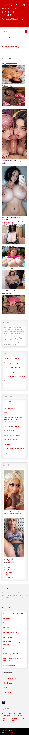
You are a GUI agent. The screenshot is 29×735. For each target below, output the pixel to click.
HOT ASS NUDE (9, 444)
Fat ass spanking (9, 408)
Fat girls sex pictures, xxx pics (13, 358)
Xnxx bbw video (9, 577)
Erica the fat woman (10, 632)
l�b (3, 713)
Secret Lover (7, 637)
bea (4, 720)
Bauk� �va (18, 716)
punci (5, 718)
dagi (22, 718)
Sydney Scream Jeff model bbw (14, 448)
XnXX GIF (7, 692)
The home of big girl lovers (12, 19)
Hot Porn (7, 567)
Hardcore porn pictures (11, 372)
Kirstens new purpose (10, 623)
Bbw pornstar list (9, 381)
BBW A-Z (7, 575)
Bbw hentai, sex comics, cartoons (14, 376)
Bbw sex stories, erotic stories (13, 367)
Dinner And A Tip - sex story (12, 435)
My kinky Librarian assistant (13, 613)
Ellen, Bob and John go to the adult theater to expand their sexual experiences (13, 419)
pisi (20, 713)
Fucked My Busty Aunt (11, 654)
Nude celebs (8, 572)
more (11, 732)
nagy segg (11, 713)
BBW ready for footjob (11, 413)
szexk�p (14, 718)
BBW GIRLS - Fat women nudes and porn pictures (13, 10)
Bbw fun (6, 628)
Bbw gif (6, 570)
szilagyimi (6, 716)
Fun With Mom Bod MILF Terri (13, 426)
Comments (7, 453)
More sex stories (9, 665)
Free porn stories (10, 678)
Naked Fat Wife (9, 430)
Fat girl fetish (7, 649)
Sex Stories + (8, 683)
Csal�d (12, 720)
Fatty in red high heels (11, 439)
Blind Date (7, 618)
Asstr (5, 688)
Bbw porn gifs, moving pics (12, 363)
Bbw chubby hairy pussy (10, 47)
